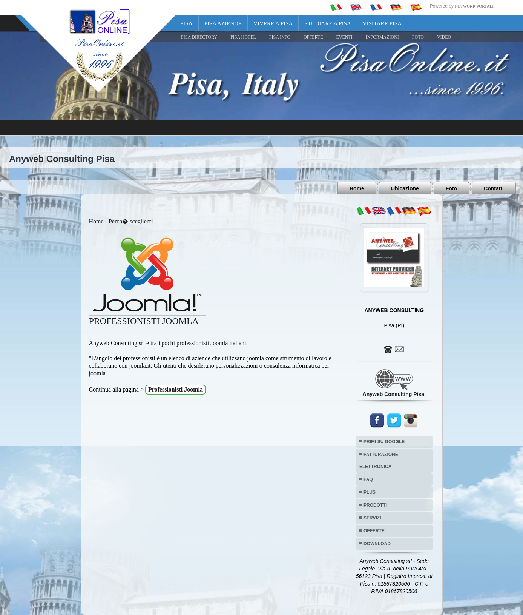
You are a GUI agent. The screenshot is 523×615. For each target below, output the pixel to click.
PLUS (369, 492)
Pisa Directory (199, 37)
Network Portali (474, 6)
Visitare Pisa (382, 23)
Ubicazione (405, 188)
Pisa (186, 23)
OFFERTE (313, 37)
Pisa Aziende (223, 23)
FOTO (418, 37)
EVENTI (344, 37)
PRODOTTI (375, 505)
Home (357, 188)
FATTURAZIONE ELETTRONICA (378, 460)
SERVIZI (372, 518)
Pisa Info (279, 37)
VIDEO (444, 37)
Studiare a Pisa (327, 23)
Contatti (494, 188)
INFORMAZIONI (382, 37)
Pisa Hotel (243, 37)
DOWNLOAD (377, 543)
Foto (451, 188)
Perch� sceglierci (131, 221)
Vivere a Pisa (273, 23)
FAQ (368, 479)
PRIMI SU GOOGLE (384, 441)
